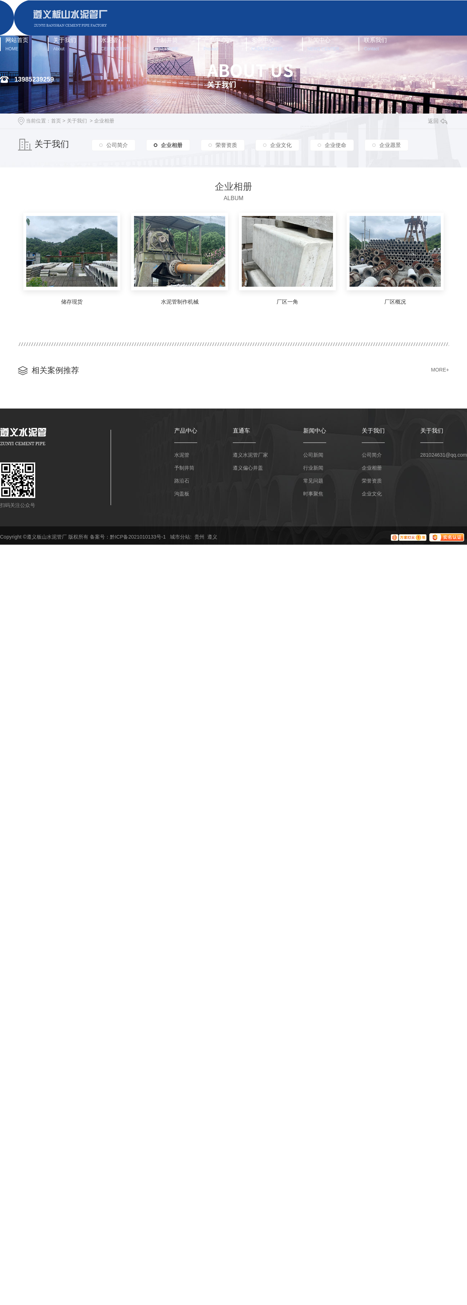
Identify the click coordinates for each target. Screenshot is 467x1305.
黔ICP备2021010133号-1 (138, 537)
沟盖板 (181, 494)
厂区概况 (395, 302)
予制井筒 (167, 44)
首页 (56, 121)
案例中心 (267, 44)
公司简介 (117, 145)
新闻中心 (323, 44)
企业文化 (281, 145)
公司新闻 (313, 455)
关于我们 (64, 44)
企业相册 (104, 121)
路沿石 (181, 481)
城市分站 (180, 537)
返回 (437, 121)
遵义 (212, 537)
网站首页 (16, 44)
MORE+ (440, 370)
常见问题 (313, 481)
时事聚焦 (313, 494)
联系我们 (375, 44)
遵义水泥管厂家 (250, 455)
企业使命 (335, 145)
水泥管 (115, 44)
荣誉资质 (226, 145)
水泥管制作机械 (180, 302)
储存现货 (72, 302)
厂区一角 (287, 302)
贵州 (199, 537)
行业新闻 (313, 468)
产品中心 (215, 44)
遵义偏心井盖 (248, 468)
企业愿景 (390, 145)
